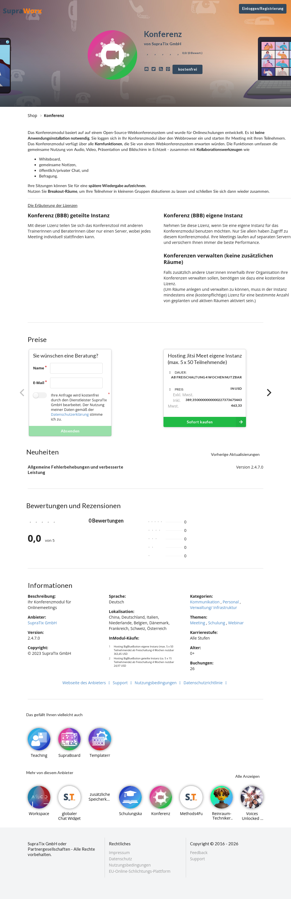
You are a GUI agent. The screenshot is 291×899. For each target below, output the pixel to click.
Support (123, 682)
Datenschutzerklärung (70, 414)
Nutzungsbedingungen (158, 682)
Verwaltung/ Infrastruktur (213, 607)
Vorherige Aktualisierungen (235, 454)
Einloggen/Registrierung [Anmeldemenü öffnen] (262, 9)
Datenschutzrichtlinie (206, 682)
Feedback (199, 852)
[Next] (268, 392)
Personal (231, 602)
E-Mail (38, 382)
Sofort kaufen (216, 422)
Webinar (236, 622)
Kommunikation (204, 602)
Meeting (197, 622)
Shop (32, 115)
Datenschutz (120, 858)
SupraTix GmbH (42, 622)
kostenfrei (187, 69)
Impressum (119, 852)
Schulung (216, 622)
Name (38, 368)
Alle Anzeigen (247, 776)
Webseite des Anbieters (87, 682)
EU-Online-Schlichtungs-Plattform (140, 871)
